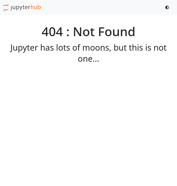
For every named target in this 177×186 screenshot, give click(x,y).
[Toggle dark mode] (167, 7)
